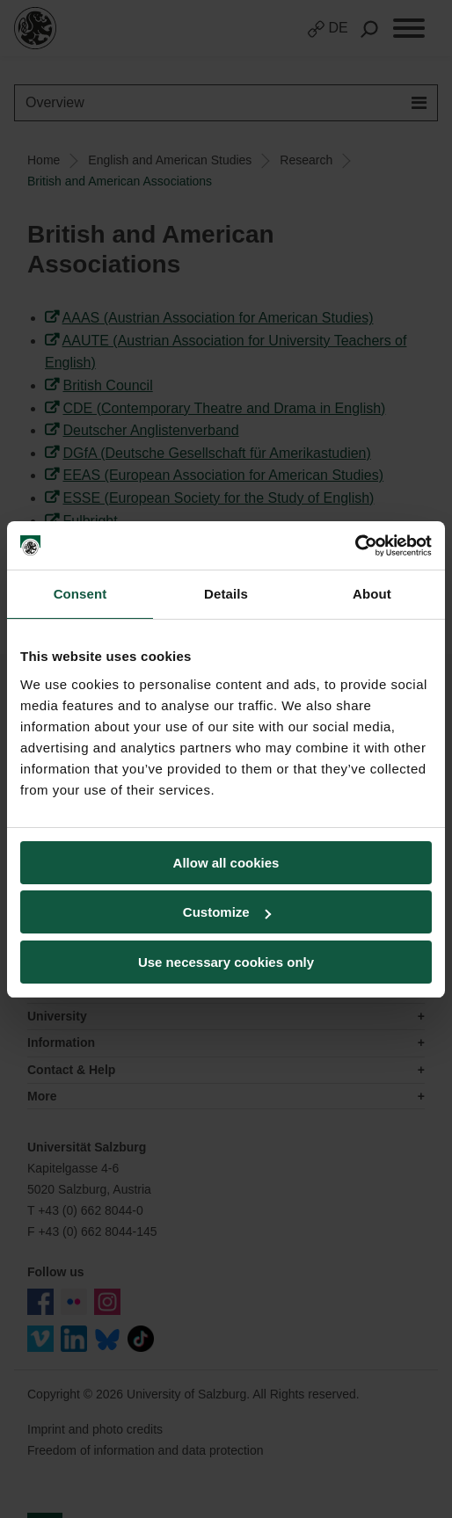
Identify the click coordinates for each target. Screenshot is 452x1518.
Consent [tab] (80, 593)
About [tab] (372, 593)
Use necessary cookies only (226, 962)
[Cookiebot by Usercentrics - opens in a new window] (355, 545)
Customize (227, 911)
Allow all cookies (226, 862)
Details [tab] (226, 593)
